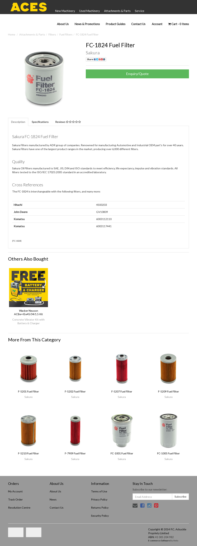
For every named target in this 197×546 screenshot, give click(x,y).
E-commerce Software (159, 540)
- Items (178, 24)
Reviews (68, 121)
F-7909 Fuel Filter (75, 453)
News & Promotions (87, 24)
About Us (63, 24)
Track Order (15, 499)
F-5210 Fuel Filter (28, 453)
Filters (52, 34)
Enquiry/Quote (137, 74)
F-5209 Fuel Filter (168, 391)
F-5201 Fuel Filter (28, 391)
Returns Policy (100, 507)
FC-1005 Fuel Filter (168, 453)
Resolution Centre (19, 507)
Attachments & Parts (117, 11)
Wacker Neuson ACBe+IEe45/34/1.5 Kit (28, 312)
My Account (15, 491)
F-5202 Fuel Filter (75, 391)
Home (11, 34)
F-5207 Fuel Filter (121, 391)
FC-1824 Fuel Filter (87, 34)
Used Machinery (89, 11)
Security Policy (100, 515)
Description (18, 121)
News (53, 499)
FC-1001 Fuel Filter (122, 453)
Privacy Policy (99, 499)
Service (139, 11)
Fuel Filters (66, 34)
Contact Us (138, 24)
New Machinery (65, 11)
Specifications (40, 121)
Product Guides (115, 24)
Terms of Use (99, 491)
